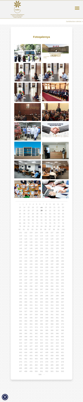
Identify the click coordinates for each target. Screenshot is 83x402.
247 (31, 283)
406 (62, 337)
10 (54, 204)
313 (46, 305)
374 (36, 327)
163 (62, 251)
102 (25, 233)
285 (41, 296)
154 (62, 248)
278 (52, 292)
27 (33, 210)
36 (24, 214)
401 (36, 337)
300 (25, 302)
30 (46, 210)
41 (46, 214)
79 (20, 226)
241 (46, 280)
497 (20, 371)
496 (62, 368)
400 (31, 337)
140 (36, 245)
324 (57, 308)
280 (62, 292)
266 (36, 289)
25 (24, 210)
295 (46, 299)
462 (25, 359)
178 (46, 258)
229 (31, 277)
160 (46, 251)
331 (46, 311)
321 (41, 308)
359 (52, 321)
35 (20, 214)
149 (36, 248)
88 (59, 226)
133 (46, 242)
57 (20, 220)
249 (41, 283)
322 (46, 308)
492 (41, 368)
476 (52, 362)
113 (36, 236)
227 (20, 277)
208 (62, 267)
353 (20, 321)
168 (41, 255)
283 (31, 296)
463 (31, 359)
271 (62, 289)
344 (20, 318)
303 (41, 302)
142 (46, 245)
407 (20, 340)
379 (62, 327)
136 (62, 242)
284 (36, 296)
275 (36, 292)
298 (62, 299)
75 (50, 223)
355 (31, 321)
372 (25, 327)
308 (20, 305)
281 (20, 296)
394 (46, 333)
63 (46, 220)
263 (20, 289)
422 (52, 343)
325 (62, 308)
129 (25, 242)
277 (46, 292)
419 (36, 343)
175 (31, 258)
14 (24, 207)
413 (52, 340)
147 (25, 248)
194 (36, 264)
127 (62, 239)
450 (57, 352)
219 (25, 274)
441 (57, 349)
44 (59, 214)
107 (52, 233)
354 (25, 321)
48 (29, 217)
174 (25, 258)
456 (41, 356)
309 (25, 305)
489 (25, 368)
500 (36, 371)
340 (46, 315)
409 (31, 340)
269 (52, 289)
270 (57, 289)
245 (20, 283)
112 (31, 236)
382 (31, 330)
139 (31, 245)
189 (57, 261)
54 (54, 217)
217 (62, 270)
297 (57, 299)
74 (46, 223)
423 (57, 343)
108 (57, 233)
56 (63, 217)
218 (20, 274)
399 (25, 337)
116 (52, 236)
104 (36, 233)
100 (63, 229)
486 (57, 365)
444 (25, 352)
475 (46, 362)
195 (41, 264)
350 (52, 318)
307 (62, 302)
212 (36, 270)
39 (37, 214)
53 (50, 217)
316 (62, 305)
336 (25, 315)
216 (57, 270)
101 (20, 233)
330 (41, 311)
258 (41, 286)
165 (25, 255)
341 (52, 315)
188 (52, 261)
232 (46, 277)
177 (41, 258)
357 (41, 321)
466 (46, 359)
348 (41, 318)
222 (41, 274)
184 (31, 261)
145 (62, 245)
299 (20, 302)
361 (62, 321)
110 (20, 236)
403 (46, 337)
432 (57, 346)
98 (54, 229)
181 (62, 258)
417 (25, 343)
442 (62, 349)
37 (29, 214)
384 (41, 330)
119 (20, 239)
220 (31, 274)
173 (20, 258)
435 (25, 349)
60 (33, 220)
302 (36, 302)
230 (36, 277)
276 (41, 292)
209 (20, 270)
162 (57, 251)
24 (20, 210)
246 (25, 283)
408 (25, 340)
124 (46, 239)
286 (46, 296)
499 (31, 371)
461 (20, 359)
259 (46, 286)
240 (41, 280)
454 (31, 356)
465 (41, 359)
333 (57, 311)
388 (62, 330)
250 (46, 283)
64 (50, 220)
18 (41, 207)
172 (62, 255)
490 (31, 368)
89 (63, 226)
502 (46, 371)
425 (20, 346)
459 (57, 356)
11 (58, 204)
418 (31, 343)
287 (52, 296)
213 (41, 270)
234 (57, 277)
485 (52, 365)
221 (36, 274)
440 (52, 349)
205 (46, 267)
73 (41, 223)
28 (37, 210)
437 (36, 349)
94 (37, 229)
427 (31, 346)
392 (36, 333)
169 (46, 255)
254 (20, 286)
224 (52, 274)
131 (36, 242)
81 (29, 226)
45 (63, 214)
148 (31, 248)
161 (52, 251)
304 (46, 302)
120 (25, 239)
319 (31, 308)
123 (41, 239)
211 (31, 270)
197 (52, 264)
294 (41, 299)
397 (62, 333)
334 (62, 311)
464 (36, 359)
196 (46, 264)
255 (25, 286)
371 (20, 327)
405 (57, 337)
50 (37, 217)
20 (50, 207)
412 (46, 340)
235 (62, 277)
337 (31, 315)
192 (25, 264)
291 (25, 299)
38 (33, 214)
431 (52, 346)
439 (46, 349)
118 (62, 236)
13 (20, 207)
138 (25, 245)
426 (25, 346)
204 (41, 267)
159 (41, 251)
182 (20, 261)
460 (62, 356)
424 (62, 343)
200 (20, 267)
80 (24, 226)
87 (54, 226)
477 (57, 362)
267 (41, 289)
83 (37, 226)
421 (46, 343)
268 (46, 289)
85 (46, 226)
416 (20, 343)
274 (31, 292)
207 (57, 267)
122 (36, 239)
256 (31, 286)
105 (41, 233)
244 (62, 280)
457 (46, 356)
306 (57, 302)
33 (59, 210)
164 (20, 255)
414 (57, 340)
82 (33, 226)
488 (20, 368)
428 (36, 346)
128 (20, 242)
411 (41, 340)
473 (36, 362)
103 (31, 233)
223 (46, 274)
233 (52, 277)
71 (33, 223)
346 (31, 318)
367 (46, 324)
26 (29, 210)
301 (31, 302)
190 (62, 261)
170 (52, 255)
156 (25, 251)
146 (20, 248)
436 (31, 349)
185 (36, 261)
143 (52, 245)
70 (29, 223)
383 (36, 330)
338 (36, 315)
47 (24, 217)
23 (63, 207)
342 (57, 315)
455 (36, 356)
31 (50, 210)
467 (52, 359)
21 (54, 207)
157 (31, 251)
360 (57, 321)
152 (52, 248)
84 (41, 226)
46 (20, 217)
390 (25, 333)
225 (57, 274)
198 (57, 264)
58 (24, 220)
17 (37, 207)
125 (52, 239)
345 (25, 318)
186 (41, 261)
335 (20, 315)
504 (57, 371)
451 (62, 352)
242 (52, 280)
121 (31, 239)
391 (31, 333)
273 (25, 292)
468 (57, 359)
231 (41, 277)
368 (52, 324)
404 (52, 337)
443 (20, 352)
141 (41, 245)
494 (52, 368)
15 (29, 207)
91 (24, 229)
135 (57, 242)
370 (62, 324)
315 (57, 305)
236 (20, 280)
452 (20, 356)
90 (19, 229)
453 (25, 356)
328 (31, 311)
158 (36, 251)
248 (36, 283)
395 (52, 333)
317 (20, 308)
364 (31, 324)
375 (41, 327)
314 (52, 305)
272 (20, 292)
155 (20, 251)
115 (46, 236)
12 (62, 204)
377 (52, 327)
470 (20, 362)
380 (20, 330)
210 (25, 270)
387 (57, 330)
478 (62, 362)
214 (46, 270)
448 (46, 352)
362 (20, 324)
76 (54, 223)
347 (36, 318)
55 (59, 217)
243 (57, 280)
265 (31, 289)
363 (25, 324)
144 (57, 245)
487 (62, 365)
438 (41, 349)
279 (57, 292)
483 (41, 365)
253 (62, 283)
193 (31, 264)
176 (36, 258)
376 (46, 327)
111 (25, 236)
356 (36, 321)
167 (36, 255)
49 (33, 217)
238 (31, 280)
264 (25, 289)
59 (29, 220)
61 (37, 220)
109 (62, 233)
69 (24, 223)
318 (25, 308)
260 (52, 286)
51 (41, 217)
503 (52, 371)
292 (31, 299)
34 (63, 210)
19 (46, 207)
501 (41, 371)
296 (52, 299)
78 (63, 223)
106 (46, 233)
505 (62, 371)
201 (25, 267)
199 (62, 264)
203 (36, 267)
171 (57, 255)
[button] (5, 397)
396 (57, 333)
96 (45, 229)
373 (31, 327)
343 (62, 315)
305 (52, 302)
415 (62, 340)
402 (41, 337)
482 (36, 365)
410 (36, 340)
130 (31, 242)
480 (25, 365)
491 (36, 368)
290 (20, 299)
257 (36, 286)
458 (52, 356)
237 (25, 280)
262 (62, 286)
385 (46, 330)
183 (25, 261)
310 (31, 305)
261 (57, 286)
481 (31, 365)
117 (57, 236)
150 (41, 248)
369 (57, 324)
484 (46, 365)
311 (36, 305)
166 (31, 255)
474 (41, 362)
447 (41, 352)
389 (20, 333)
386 (52, 330)
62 (41, 220)
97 (50, 229)
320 (36, 308)
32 (54, 210)
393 (41, 333)
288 (57, 296)
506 (40, 374)
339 (41, 315)
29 (41, 210)
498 (25, 371)
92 (28, 229)
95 (41, 229)
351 (57, 318)
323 (52, 308)
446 (36, 352)
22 (59, 207)
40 (41, 214)
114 (41, 236)
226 (62, 274)
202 (31, 267)
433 (62, 346)
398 (20, 337)
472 (31, 362)
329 (36, 311)
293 (36, 299)
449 (52, 352)
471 (25, 362)
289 (62, 296)
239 (36, 280)
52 (46, 217)
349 (46, 318)
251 (52, 283)
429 (41, 346)
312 (41, 305)
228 (25, 277)
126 (57, 239)
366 (41, 324)
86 (50, 226)
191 (20, 264)
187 (46, 261)
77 (59, 223)
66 (59, 220)
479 (20, 365)
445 (31, 352)
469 (62, 359)
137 (20, 245)
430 (46, 346)
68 (20, 223)
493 (46, 368)
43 (54, 214)
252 (57, 283)
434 (20, 349)
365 (36, 324)
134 (52, 242)
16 (33, 207)
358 (46, 321)
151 (46, 248)
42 (50, 214)
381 (25, 330)
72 (37, 223)
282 (25, 296)
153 (57, 248)
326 (20, 311)
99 (58, 229)
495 (57, 368)
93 (32, 229)
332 (52, 311)
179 (52, 258)
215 (52, 270)
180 (57, 258)
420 (41, 343)
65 (54, 220)
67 (63, 220)
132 (41, 242)
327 (25, 311)
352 (62, 318)
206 (52, 267)
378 (57, 327)
